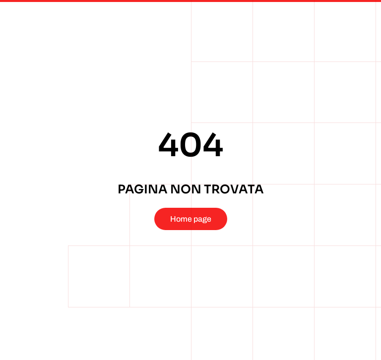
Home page (190, 219)
